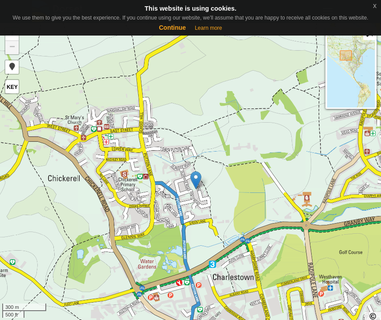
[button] (12, 67)
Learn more (208, 28)
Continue (172, 27)
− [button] (12, 47)
